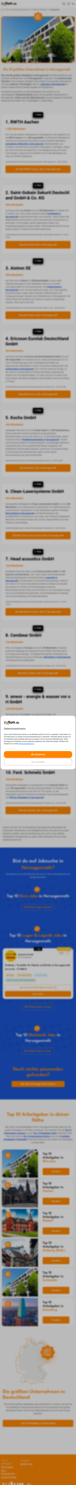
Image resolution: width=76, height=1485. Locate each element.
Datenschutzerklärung (26, 744)
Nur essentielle (38, 762)
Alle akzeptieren (38, 754)
